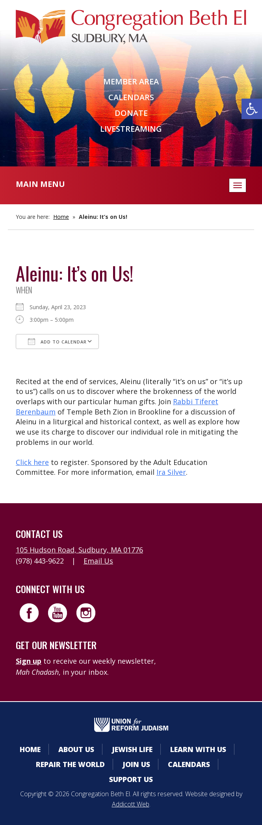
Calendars (131, 97)
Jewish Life (132, 749)
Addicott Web (130, 804)
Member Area (131, 81)
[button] (252, 109)
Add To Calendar (57, 341)
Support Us (131, 779)
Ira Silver (171, 472)
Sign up (28, 661)
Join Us (136, 764)
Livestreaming (131, 128)
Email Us (98, 561)
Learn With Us (198, 749)
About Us (76, 749)
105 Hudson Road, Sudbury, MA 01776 (79, 549)
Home (61, 216)
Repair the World (70, 764)
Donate (131, 113)
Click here (32, 462)
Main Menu (40, 184)
